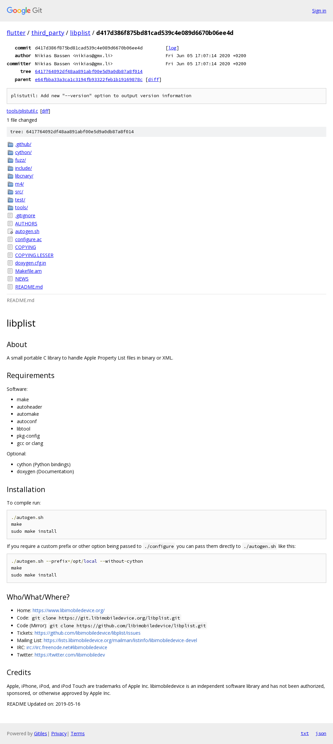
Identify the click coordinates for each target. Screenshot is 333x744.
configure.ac (28, 239)
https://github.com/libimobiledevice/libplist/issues (88, 633)
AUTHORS (26, 223)
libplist (80, 33)
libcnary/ (24, 176)
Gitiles (40, 733)
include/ (23, 168)
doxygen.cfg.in (30, 263)
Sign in (319, 10)
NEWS (22, 278)
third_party (47, 33)
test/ (20, 199)
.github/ (23, 144)
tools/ (21, 207)
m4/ (19, 184)
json (321, 733)
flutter (16, 33)
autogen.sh (27, 231)
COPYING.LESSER (34, 255)
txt (305, 733)
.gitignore (25, 215)
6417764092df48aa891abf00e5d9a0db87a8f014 (89, 71)
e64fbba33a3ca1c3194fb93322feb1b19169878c (89, 79)
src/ (19, 191)
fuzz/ (20, 160)
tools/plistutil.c (22, 111)
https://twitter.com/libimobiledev (70, 655)
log (172, 48)
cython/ (23, 152)
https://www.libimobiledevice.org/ (69, 610)
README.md (29, 287)
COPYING (25, 247)
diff (153, 79)
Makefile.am (28, 271)
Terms (78, 733)
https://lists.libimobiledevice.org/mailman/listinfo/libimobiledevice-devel (120, 640)
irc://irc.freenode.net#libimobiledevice (67, 647)
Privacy (59, 733)
